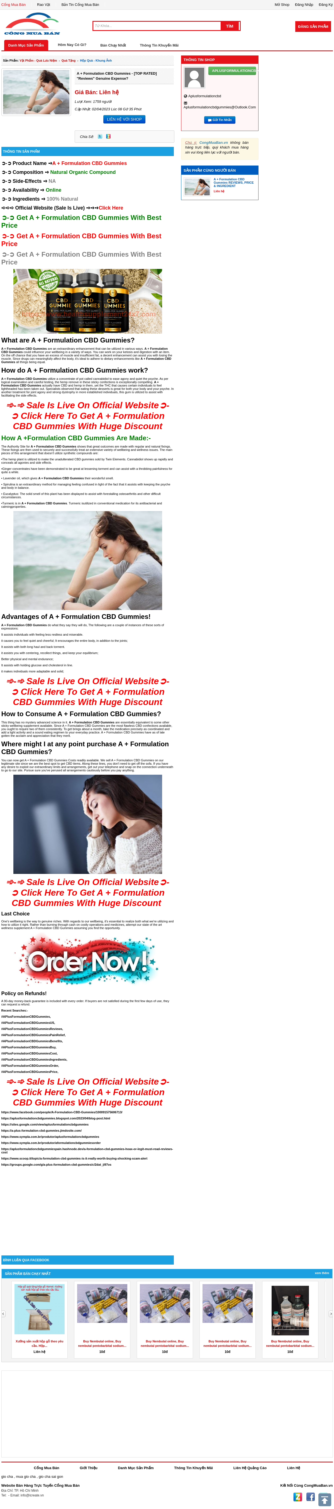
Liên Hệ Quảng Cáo (250, 1468)
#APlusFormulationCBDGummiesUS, (28, 1022)
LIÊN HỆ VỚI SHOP (124, 119)
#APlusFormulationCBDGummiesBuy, (29, 1047)
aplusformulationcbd (204, 96)
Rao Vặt (43, 5)
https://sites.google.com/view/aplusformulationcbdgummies (45, 1124)
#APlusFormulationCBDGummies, (26, 1016)
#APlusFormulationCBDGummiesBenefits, (32, 1041)
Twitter (100, 136)
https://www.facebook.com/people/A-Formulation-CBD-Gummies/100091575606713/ (62, 1112)
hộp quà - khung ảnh (96, 60)
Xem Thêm (322, 1273)
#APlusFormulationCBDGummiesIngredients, (34, 1059)
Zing (108, 136)
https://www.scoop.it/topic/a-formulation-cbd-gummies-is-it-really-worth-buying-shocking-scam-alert (74, 1158)
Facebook (310, 1497)
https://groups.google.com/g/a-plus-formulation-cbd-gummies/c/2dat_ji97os (56, 1164)
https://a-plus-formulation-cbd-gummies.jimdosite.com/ (41, 1130)
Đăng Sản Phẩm (313, 27)
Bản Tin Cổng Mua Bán (80, 5)
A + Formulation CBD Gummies (61, 478)
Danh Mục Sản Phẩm (26, 45)
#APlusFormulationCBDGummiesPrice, (29, 1071)
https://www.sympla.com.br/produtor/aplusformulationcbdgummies (50, 1136)
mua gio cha (26, 1476)
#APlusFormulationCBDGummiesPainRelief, (33, 1035)
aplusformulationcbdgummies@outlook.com (220, 107)
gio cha (7, 1476)
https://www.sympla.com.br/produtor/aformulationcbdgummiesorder (51, 1142)
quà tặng (69, 60)
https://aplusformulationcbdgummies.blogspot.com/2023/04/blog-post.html (55, 1118)
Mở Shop (282, 5)
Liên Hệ (293, 1468)
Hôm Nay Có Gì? (72, 45)
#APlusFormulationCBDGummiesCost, (29, 1053)
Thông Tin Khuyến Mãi (159, 45)
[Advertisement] (87, 1208)
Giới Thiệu (88, 1468)
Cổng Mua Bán (13, 5)
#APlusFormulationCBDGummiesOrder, (30, 1065)
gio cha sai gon (51, 1476)
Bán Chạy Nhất (113, 45)
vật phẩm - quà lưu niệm (38, 60)
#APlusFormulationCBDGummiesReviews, (32, 1029)
